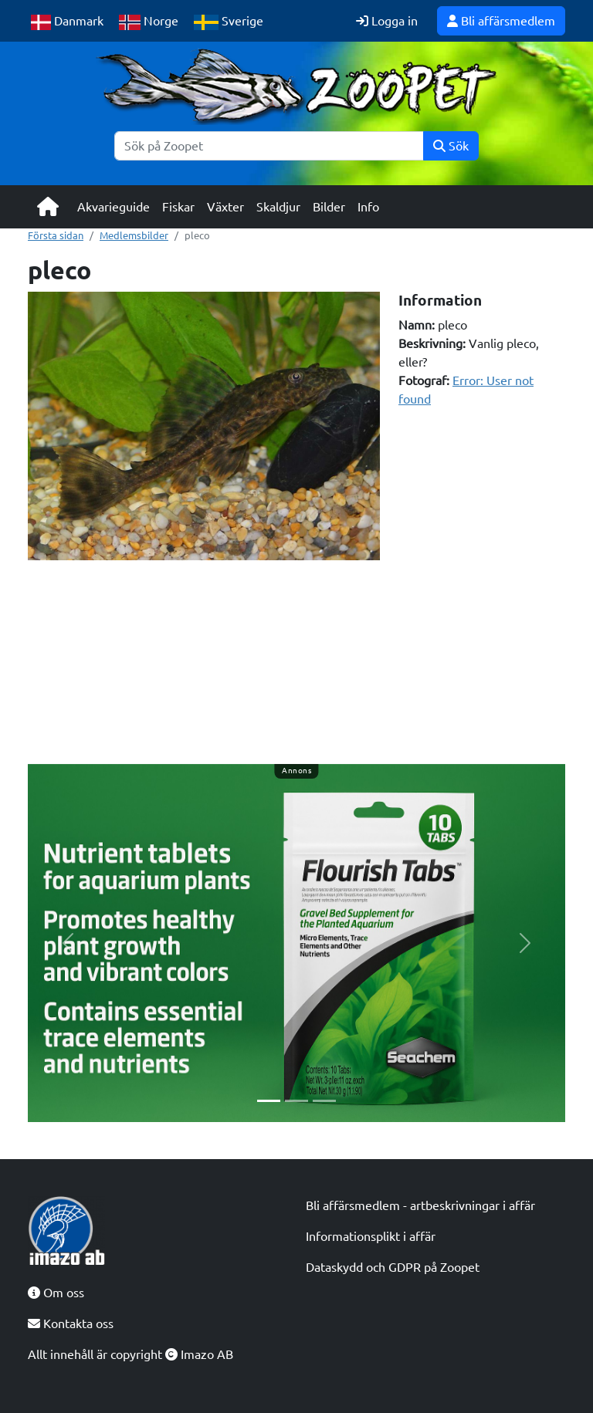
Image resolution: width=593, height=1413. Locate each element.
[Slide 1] (268, 1101)
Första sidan (55, 235)
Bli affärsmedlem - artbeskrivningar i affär (420, 1205)
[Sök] (269, 146)
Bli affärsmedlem (501, 21)
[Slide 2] (296, 1101)
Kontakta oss (71, 1323)
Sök (451, 146)
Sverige (228, 22)
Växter (225, 207)
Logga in (387, 21)
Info (368, 207)
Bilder (329, 207)
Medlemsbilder (134, 235)
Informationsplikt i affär (370, 1236)
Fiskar (178, 207)
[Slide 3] (324, 1101)
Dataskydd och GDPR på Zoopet (392, 1267)
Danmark (67, 22)
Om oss (56, 1293)
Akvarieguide (113, 207)
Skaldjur (278, 207)
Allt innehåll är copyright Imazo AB (130, 1354)
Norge (148, 22)
